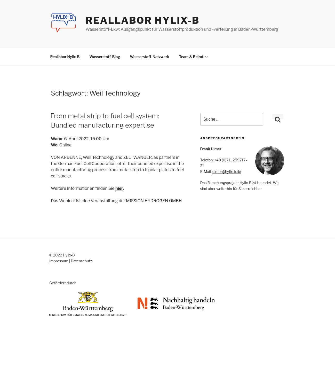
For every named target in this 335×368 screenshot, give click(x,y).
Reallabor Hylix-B (143, 20)
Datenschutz (81, 261)
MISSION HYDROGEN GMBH (154, 200)
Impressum (58, 261)
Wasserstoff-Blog (105, 56)
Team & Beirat (194, 56)
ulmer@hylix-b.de (226, 171)
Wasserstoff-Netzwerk (149, 56)
